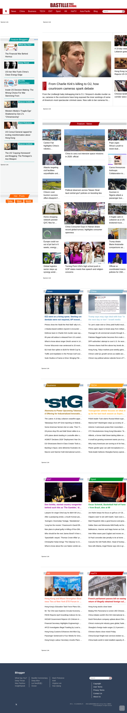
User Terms (97, 687)
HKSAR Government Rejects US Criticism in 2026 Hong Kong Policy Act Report (76, 619)
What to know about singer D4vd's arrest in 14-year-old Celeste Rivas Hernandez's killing (79, 341)
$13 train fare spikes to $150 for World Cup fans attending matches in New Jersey (76, 350)
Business (32, 11)
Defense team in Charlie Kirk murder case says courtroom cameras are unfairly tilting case (80, 333)
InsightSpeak (20, 686)
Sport (58, 11)
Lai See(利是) (36, 683)
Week (19, 201)
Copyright (97, 684)
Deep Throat (20, 681)
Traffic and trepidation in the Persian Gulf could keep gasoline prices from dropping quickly (80, 354)
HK (65, 11)
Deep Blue (35, 681)
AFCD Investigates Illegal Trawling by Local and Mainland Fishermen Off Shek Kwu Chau (79, 627)
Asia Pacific (85, 11)
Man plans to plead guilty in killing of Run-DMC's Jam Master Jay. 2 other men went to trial (80, 529)
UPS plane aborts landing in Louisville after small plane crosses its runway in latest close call (81, 435)
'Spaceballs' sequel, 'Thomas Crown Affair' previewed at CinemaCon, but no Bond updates (80, 538)
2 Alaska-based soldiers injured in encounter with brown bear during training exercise (78, 329)
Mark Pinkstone (58, 678)
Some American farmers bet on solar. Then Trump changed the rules (71, 427)
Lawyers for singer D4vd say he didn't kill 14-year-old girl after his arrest (72, 513)
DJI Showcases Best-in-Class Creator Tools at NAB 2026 (67, 444)
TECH (42, 11)
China (22, 11)
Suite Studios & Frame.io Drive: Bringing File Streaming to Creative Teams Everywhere (78, 358)
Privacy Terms (98, 690)
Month (28, 201)
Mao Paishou (20, 683)
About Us (97, 697)
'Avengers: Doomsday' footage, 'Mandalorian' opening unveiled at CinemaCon (75, 521)
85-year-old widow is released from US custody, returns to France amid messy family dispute (81, 337)
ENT (50, 11)
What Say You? (21, 678)
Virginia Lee (56, 683)
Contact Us (97, 693)
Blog (96, 11)
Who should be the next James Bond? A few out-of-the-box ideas (70, 534)
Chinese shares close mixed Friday (102, 632)
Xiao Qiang (56, 686)
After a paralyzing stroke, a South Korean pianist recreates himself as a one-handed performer (81, 517)
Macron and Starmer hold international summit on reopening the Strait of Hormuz (76, 452)
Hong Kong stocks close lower (100, 607)
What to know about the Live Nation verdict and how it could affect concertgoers (76, 546)
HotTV (74, 11)
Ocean (34, 686)
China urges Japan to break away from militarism (107, 329)
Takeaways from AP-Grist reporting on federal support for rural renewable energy (76, 423)
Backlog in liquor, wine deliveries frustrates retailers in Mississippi (70, 448)
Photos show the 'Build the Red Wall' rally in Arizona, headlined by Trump (73, 325)
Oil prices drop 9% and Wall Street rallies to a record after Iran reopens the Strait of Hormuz (80, 431)
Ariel (54, 681)
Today (9, 201)
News (13, 11)
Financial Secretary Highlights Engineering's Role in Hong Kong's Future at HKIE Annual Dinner (82, 623)
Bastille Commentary (39, 678)
